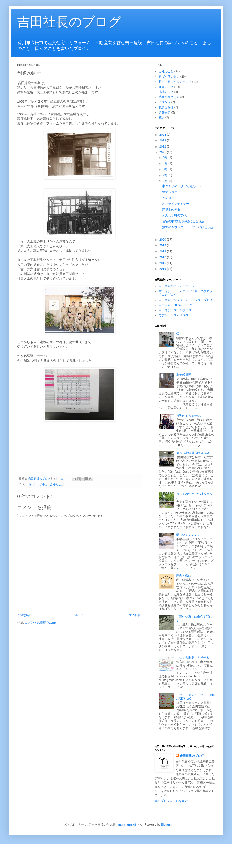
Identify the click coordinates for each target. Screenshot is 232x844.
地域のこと (166, 92)
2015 (163, 269)
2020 (163, 239)
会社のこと (57, 484)
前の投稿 (135, 615)
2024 (163, 134)
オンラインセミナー (175, 203)
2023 (163, 140)
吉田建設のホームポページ (177, 286)
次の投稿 (24, 615)
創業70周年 (170, 192)
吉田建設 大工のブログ (175, 310)
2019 (163, 245)
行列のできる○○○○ (188, 415)
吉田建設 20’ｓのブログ (176, 305)
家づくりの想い (38, 484)
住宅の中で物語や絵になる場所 (183, 221)
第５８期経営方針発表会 (192, 453)
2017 (163, 257)
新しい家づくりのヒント (175, 81)
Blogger (166, 824)
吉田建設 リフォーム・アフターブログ (186, 300)
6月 (165, 157)
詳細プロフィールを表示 (171, 801)
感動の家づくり (169, 97)
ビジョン (168, 197)
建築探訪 (165, 112)
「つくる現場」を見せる (192, 657)
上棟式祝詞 (183, 374)
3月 (165, 169)
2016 (163, 263)
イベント (165, 102)
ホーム (79, 615)
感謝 (162, 117)
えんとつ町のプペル (175, 215)
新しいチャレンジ (188, 535)
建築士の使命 (171, 209)
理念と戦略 (183, 575)
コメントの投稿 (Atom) (40, 622)
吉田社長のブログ (69, 22)
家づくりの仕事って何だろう (181, 186)
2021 (163, 152)
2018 (163, 251)
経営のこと (166, 87)
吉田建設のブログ (192, 755)
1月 (165, 181)
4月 (165, 163)
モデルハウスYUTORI (173, 315)
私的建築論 (166, 107)
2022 (163, 146)
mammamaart (126, 824)
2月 (165, 175)
